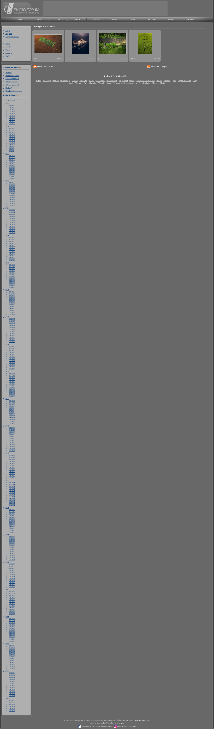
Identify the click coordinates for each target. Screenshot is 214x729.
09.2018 (12, 298)
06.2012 (12, 467)
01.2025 (12, 124)
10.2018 (12, 296)
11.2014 (12, 403)
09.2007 (12, 597)
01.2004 (12, 696)
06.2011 (12, 495)
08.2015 (12, 382)
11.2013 (12, 430)
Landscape (65, 80)
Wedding (167, 80)
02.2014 (12, 421)
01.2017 (12, 342)
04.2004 (12, 689)
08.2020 (12, 245)
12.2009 (12, 537)
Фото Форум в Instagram (126, 726)
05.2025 (12, 115)
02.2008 (12, 585)
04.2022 (12, 199)
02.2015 (12, 394)
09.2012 (12, 461)
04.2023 (12, 172)
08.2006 (12, 627)
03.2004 (12, 691)
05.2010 (12, 524)
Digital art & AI (184, 80)
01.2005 (12, 668)
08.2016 (12, 354)
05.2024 (12, 143)
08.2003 (12, 708)
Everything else (90, 83)
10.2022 (12, 187)
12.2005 (12, 646)
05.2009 (12, 551)
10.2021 (12, 214)
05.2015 (12, 388)
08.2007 (12, 599)
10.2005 (12, 650)
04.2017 (12, 335)
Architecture (111, 80)
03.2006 (12, 637)
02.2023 (12, 176)
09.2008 (12, 570)
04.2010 (12, 526)
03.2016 (12, 365)
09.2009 (12, 543)
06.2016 (12, 358)
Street (38, 80)
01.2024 (12, 151)
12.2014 (12, 401)
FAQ (7, 56)
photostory (152, 19)
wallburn (69, 59)
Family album (144, 83)
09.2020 (12, 243)
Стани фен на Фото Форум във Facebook (96, 726)
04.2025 (12, 117)
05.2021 (12, 224)
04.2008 (12, 580)
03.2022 (12, 201)
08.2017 (12, 327)
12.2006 (12, 618)
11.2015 (12, 375)
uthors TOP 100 (12, 76)
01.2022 (12, 205)
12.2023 (12, 156)
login (20, 19)
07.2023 (12, 166)
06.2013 (12, 440)
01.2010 (12, 532)
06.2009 (12, 549)
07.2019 (12, 275)
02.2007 (12, 612)
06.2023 (12, 168)
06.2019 (12, 277)
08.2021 (12, 218)
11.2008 (12, 566)
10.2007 (12, 595)
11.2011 (12, 484)
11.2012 (12, 457)
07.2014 (12, 411)
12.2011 (12, 482)
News (7, 44)
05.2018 (12, 306)
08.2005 (12, 654)
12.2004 (12, 673)
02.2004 (12, 694)
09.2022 (12, 189)
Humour (155, 83)
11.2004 (12, 675)
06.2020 (12, 250)
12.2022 (12, 183)
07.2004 (12, 683)
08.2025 (12, 109)
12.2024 (12, 128)
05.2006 (12, 633)
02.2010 (12, 530)
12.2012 (12, 455)
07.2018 (12, 302)
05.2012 (12, 469)
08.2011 (12, 491)
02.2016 (12, 367)
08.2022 (12, 191)
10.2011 (12, 486)
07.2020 (12, 247)
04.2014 (12, 417)
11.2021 (12, 212)
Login (7, 30)
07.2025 (12, 111)
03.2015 (12, 392)
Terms (7, 50)
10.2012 (12, 459)
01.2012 (12, 478)
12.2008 (12, 564)
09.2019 (12, 271)
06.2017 (12, 331)
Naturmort (100, 80)
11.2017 (12, 321)
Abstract (78, 83)
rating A (77, 19)
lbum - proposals (12, 85)
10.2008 (12, 568)
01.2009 (12, 559)
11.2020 (12, 239)
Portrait (56, 80)
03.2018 (12, 310)
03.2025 (12, 120)
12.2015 (12, 373)
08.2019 (12, 273)
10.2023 (12, 160)
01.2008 (12, 587)
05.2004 (12, 687)
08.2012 (12, 463)
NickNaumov (103, 59)
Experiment (123, 80)
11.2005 (12, 648)
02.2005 (12, 666)
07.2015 (12, 384)
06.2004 (12, 685)
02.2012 (12, 476)
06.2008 (12, 576)
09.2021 (12, 216)
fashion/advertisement (145, 80)
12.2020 (12, 237)
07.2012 (12, 465)
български (190, 19)
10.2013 (12, 432)
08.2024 (12, 136)
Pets (163, 83)
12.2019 (12, 264)
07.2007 (12, 602)
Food (132, 80)
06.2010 (12, 522)
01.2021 (12, 233)
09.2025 (12, 107)
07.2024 (12, 139)
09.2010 (12, 516)
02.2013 (12, 448)
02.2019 (12, 285)
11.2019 (12, 266)
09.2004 (12, 679)
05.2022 (12, 197)
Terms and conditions (142, 720)
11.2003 (12, 702)
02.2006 (12, 639)
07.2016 (12, 356)
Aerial (159, 80)
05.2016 (12, 361)
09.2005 (12, 652)
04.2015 (12, 390)
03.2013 (12, 446)
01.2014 (12, 423)
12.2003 (12, 700)
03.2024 (12, 147)
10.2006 (12, 623)
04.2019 (12, 281)
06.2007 (12, 604)
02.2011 (12, 503)
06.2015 (12, 386)
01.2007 (12, 614)
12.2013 (12, 428)
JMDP (36, 59)
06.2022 (12, 195)
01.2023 (12, 178)
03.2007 (12, 610)
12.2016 (12, 346)
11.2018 (12, 294)
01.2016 (12, 369)
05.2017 (12, 333)
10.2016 (12, 350)
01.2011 (12, 505)
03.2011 (12, 501)
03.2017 (12, 337)
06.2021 (12, 222)
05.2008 (12, 578)
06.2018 (12, 304)
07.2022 (12, 193)
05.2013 (12, 442)
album (58, 19)
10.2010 (12, 514)
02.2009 (12, 557)
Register (8, 34)
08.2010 (12, 518)
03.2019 (12, 283)
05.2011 (12, 497)
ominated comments (13, 91)
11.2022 (12, 185)
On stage (116, 83)
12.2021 (12, 210)
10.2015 (12, 377)
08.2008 (12, 572)
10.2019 (12, 269)
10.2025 (12, 105)
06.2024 (12, 141)
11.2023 (12, 158)
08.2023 (12, 164)
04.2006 (12, 635)
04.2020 (12, 254)
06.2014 (12, 413)
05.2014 (12, 415)
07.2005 (12, 656)
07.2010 (12, 520)
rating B (96, 19)
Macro (91, 80)
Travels (101, 83)
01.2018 (12, 314)
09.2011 (12, 488)
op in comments (12, 79)
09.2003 (12, 706)
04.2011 (12, 499)
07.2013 (12, 438)
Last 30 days (10, 100)
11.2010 (12, 512)
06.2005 (12, 658)
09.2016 (12, 352)
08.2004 (12, 681)
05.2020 (12, 252)
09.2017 (12, 325)
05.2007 (12, 606)
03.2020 (12, 256)
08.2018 (12, 300)
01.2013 (12, 450)
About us (8, 53)
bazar (133, 19)
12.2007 (12, 591)
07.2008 (12, 574)
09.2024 (12, 134)
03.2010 (12, 528)
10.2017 (12, 323)
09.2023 (12, 162)
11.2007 (12, 593)
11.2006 (12, 621)
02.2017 (12, 339)
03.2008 (12, 583)
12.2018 (12, 292)
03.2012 (12, 474)
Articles (8, 47)
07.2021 (12, 220)
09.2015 (12, 380)
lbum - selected (11, 82)
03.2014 (12, 419)
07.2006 (12, 629)
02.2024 (12, 149)
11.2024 (12, 130)
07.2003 (12, 710)
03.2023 (12, 174)
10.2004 (12, 677)
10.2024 (12, 132)
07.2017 (12, 329)
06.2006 (12, 631)
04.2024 (12, 145)
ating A (8, 88)
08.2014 (12, 409)
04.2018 (12, 308)
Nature (75, 80)
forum (114, 19)
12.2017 (12, 319)
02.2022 (12, 203)
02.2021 (12, 231)
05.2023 (12, 170)
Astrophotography (129, 83)
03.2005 (12, 664)
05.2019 (12, 279)
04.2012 (12, 472)
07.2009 (12, 547)
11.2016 (12, 348)
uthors (8, 72)
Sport (108, 83)
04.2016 (12, 363)
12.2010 (12, 510)
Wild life (83, 80)
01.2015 (12, 396)
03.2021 (12, 228)
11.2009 (12, 539)
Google (164, 66)
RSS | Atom (48, 66)
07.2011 (12, 493)
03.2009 (12, 555)
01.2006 (12, 641)
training (171, 19)
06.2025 (12, 113)
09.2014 (12, 407)
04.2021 (12, 226)
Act (174, 80)
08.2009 (12, 545)
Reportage (47, 80)
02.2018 (12, 312)
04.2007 (12, 608)
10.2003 (12, 704)
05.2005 (12, 660)
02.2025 (12, 122)
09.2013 (12, 434)
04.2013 (12, 444)
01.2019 (12, 287)
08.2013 (12, 436)
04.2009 (12, 553)
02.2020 (12, 258)
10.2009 (12, 541)
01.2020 (12, 260)
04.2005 (12, 662)
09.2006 (12, 625)
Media (39, 19)
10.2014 (12, 405)
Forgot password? (12, 37)
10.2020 (12, 241)
